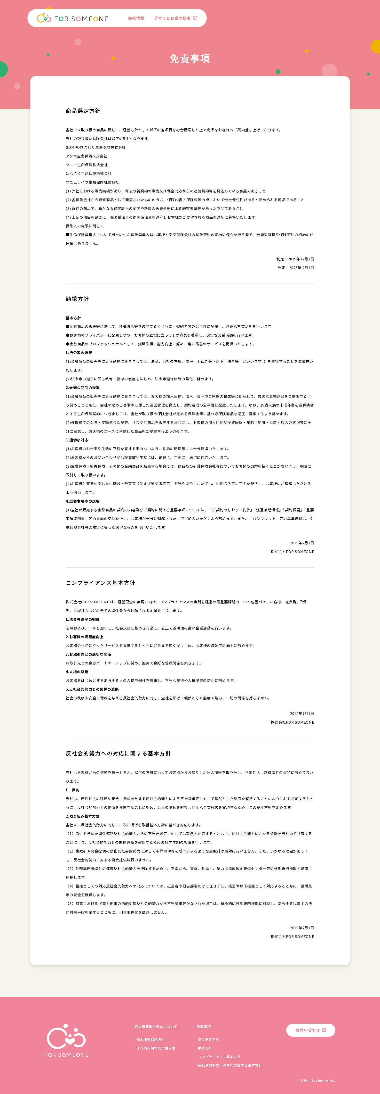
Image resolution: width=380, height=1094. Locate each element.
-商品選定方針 (208, 1039)
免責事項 (204, 1026)
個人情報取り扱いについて (156, 1026)
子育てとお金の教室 (172, 18)
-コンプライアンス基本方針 (219, 1056)
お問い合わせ (308, 1030)
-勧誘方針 (205, 1047)
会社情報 (136, 18)
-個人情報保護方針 (150, 1039)
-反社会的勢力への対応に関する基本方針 (229, 1065)
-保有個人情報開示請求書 (155, 1047)
